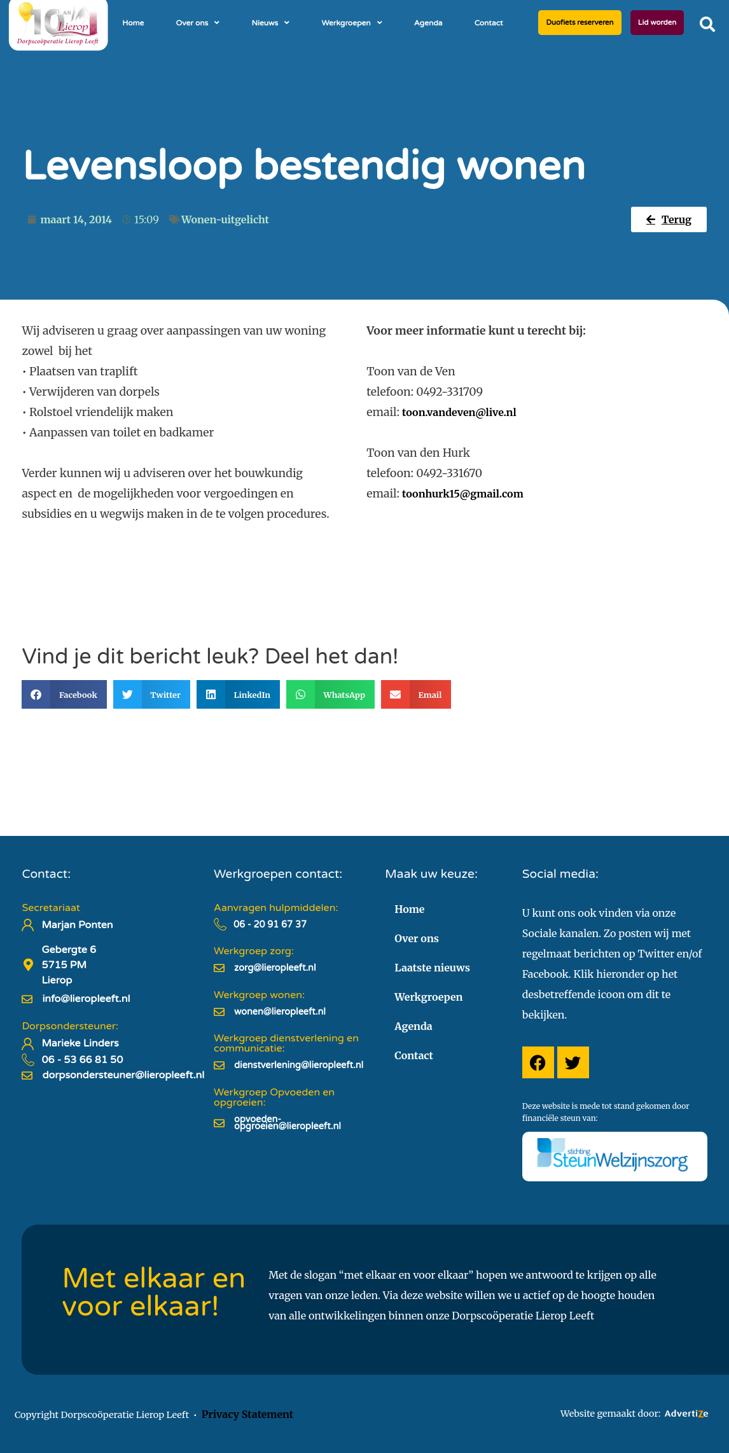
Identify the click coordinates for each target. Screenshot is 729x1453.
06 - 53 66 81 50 (82, 1059)
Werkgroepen (351, 23)
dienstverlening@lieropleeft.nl (298, 1065)
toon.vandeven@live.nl (459, 412)
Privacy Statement (247, 1414)
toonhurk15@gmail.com (463, 493)
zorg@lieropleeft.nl (275, 968)
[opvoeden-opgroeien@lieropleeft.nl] (219, 1123)
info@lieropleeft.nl (86, 998)
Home (133, 22)
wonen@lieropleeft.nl (280, 1011)
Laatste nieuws (432, 967)
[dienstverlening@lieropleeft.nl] (219, 1065)
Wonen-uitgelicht (225, 219)
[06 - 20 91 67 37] (220, 924)
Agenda (428, 22)
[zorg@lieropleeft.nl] (219, 968)
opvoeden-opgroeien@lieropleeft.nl (287, 1123)
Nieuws (270, 23)
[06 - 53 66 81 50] (28, 1059)
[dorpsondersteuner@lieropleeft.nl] (27, 1075)
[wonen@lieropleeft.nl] (219, 1011)
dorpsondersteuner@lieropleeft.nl (123, 1075)
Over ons (197, 23)
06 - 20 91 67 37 (270, 924)
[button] (707, 24)
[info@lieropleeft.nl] (27, 999)
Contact (489, 22)
